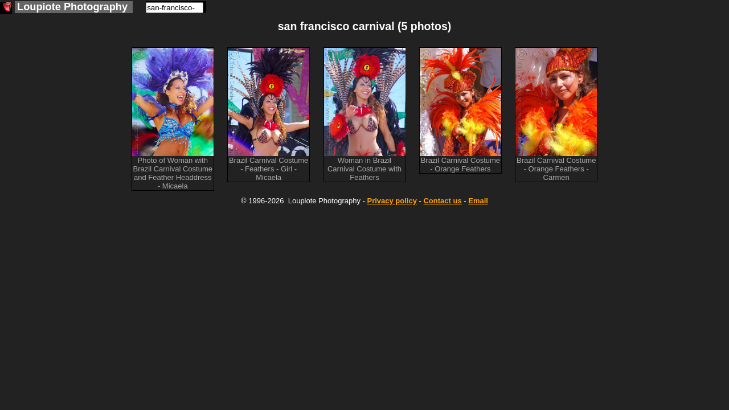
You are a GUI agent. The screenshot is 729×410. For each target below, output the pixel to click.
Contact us (442, 200)
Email (478, 200)
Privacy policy (391, 200)
